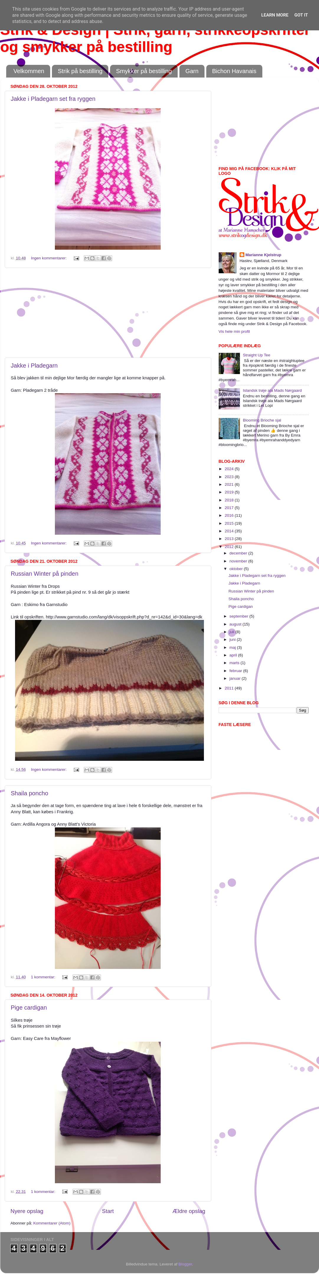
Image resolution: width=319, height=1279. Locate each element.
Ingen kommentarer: (49, 258)
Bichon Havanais (234, 71)
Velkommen (29, 71)
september (240, 616)
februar (236, 671)
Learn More (274, 15)
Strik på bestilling (80, 71)
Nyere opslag (27, 1211)
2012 (230, 546)
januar (236, 678)
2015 (230, 523)
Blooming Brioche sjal (262, 420)
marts (235, 663)
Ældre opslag (188, 1211)
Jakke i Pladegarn (34, 365)
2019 (230, 492)
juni (233, 639)
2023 (230, 477)
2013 (230, 538)
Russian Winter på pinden (44, 573)
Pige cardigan (29, 1007)
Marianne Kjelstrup (264, 255)
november (239, 561)
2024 (230, 469)
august (236, 624)
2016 (230, 515)
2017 (230, 508)
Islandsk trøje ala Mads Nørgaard (272, 390)
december (239, 553)
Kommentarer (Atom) (52, 1223)
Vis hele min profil (234, 331)
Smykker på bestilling (144, 71)
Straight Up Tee (256, 355)
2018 (230, 500)
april (234, 655)
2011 (230, 688)
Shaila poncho (29, 793)
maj (233, 647)
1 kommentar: (43, 977)
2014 (230, 531)
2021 (230, 484)
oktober (237, 569)
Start (108, 1211)
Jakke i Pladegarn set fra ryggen (53, 99)
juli (232, 632)
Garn (191, 71)
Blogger (185, 1264)
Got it (301, 15)
